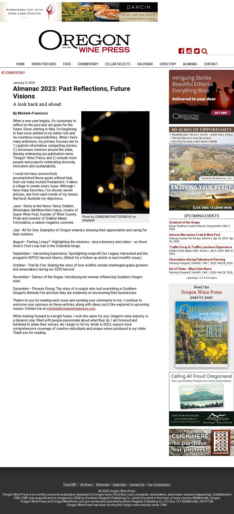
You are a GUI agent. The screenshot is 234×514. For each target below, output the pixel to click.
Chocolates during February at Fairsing (197, 259)
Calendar (145, 64)
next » (213, 277)
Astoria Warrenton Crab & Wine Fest (194, 235)
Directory (168, 64)
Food (67, 64)
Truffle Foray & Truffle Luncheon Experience (200, 247)
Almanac (190, 64)
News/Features (44, 64)
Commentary (88, 64)
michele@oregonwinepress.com (71, 309)
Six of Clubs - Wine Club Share (190, 269)
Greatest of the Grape (184, 222)
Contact (211, 64)
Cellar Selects (117, 64)
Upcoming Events (201, 216)
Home (20, 64)
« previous (192, 277)
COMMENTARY (13, 73)
